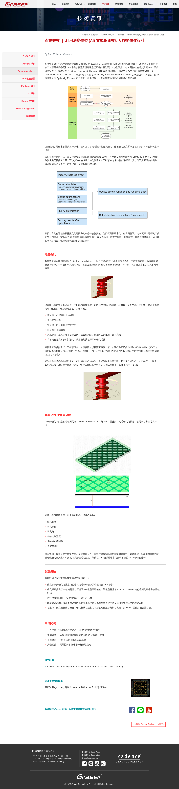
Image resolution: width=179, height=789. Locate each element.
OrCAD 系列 (29, 56)
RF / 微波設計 (28, 78)
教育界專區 (133, 4)
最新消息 (65, 4)
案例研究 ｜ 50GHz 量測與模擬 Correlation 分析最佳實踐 (75, 635)
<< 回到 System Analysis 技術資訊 (148, 724)
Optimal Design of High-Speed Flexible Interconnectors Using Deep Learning (85, 666)
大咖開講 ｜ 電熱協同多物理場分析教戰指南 (69, 644)
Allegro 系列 (28, 63)
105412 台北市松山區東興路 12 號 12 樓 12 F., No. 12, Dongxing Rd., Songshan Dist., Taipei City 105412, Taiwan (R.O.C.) (52, 759)
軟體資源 (163, 4)
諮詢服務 (119, 4)
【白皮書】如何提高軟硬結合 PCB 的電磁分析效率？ (73, 630)
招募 (175, 4)
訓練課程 (92, 4)
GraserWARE (28, 101)
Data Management (25, 108)
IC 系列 (31, 93)
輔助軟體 (30, 116)
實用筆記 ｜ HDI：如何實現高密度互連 (66, 640)
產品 (54, 4)
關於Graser (149, 4)
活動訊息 (78, 4)
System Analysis (107, 35)
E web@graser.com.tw (92, 758)
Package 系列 (28, 86)
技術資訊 (105, 4)
